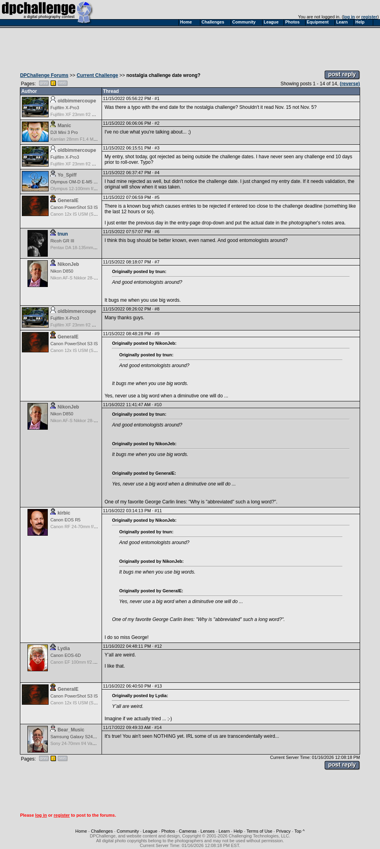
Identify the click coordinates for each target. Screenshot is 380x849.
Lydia (63, 648)
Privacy (283, 831)
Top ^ (299, 831)
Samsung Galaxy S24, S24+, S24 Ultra (88, 736)
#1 (157, 98)
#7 (157, 261)
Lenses (207, 831)
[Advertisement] (190, 47)
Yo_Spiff (66, 175)
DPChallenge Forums (44, 75)
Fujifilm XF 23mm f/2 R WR (76, 114)
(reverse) (350, 83)
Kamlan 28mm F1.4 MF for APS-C (83, 139)
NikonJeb (68, 264)
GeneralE (67, 200)
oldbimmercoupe (76, 101)
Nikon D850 (61, 271)
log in (349, 16)
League (150, 831)
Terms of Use (259, 831)
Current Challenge (97, 75)
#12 (158, 646)
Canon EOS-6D (65, 655)
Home (81, 831)
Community (128, 831)
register (369, 16)
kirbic (63, 513)
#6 (157, 231)
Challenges (102, 831)
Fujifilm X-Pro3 (64, 107)
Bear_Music (70, 730)
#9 (157, 333)
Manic (64, 125)
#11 (158, 510)
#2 (157, 123)
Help (238, 831)
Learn (224, 831)
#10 (157, 404)
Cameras (188, 831)
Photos (168, 831)
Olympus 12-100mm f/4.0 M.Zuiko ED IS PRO (94, 188)
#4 (157, 172)
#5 (157, 197)
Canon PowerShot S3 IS (74, 207)
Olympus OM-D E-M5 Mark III (79, 181)
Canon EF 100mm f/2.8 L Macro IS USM (89, 662)
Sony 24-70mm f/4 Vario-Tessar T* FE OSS (92, 743)
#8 (157, 309)
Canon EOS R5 (65, 519)
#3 (157, 147)
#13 (158, 686)
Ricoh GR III (62, 240)
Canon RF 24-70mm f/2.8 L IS (79, 526)
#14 (157, 727)
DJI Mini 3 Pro (64, 132)
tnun (62, 234)
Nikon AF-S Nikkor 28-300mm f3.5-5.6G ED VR (96, 277)
